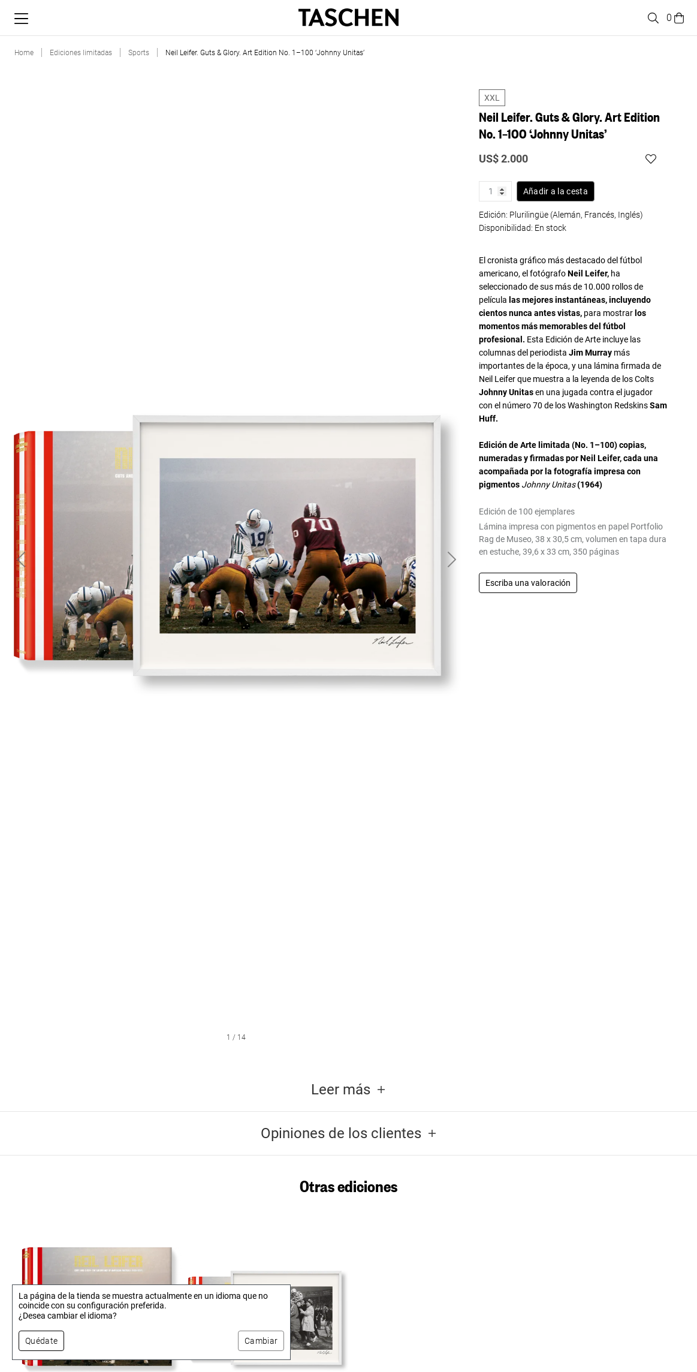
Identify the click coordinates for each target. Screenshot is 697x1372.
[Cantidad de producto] (495, 191)
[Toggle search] (651, 18)
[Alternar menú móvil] (21, 18)
